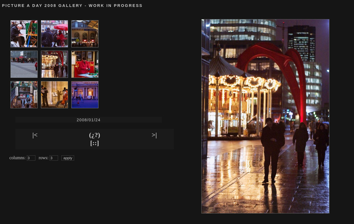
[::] (94, 142)
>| (154, 134)
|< (35, 134)
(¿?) (94, 134)
